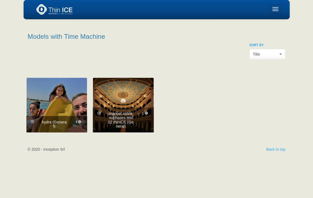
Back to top (275, 149)
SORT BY (256, 45)
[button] (267, 54)
